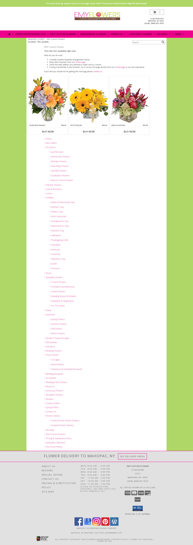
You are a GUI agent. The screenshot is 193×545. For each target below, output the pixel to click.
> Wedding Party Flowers (55, 382)
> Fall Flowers (55, 328)
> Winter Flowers (57, 333)
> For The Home (57, 305)
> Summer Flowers (58, 324)
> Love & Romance (53, 189)
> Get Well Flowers (58, 170)
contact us (97, 71)
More (180, 34)
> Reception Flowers (53, 394)
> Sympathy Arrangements (61, 300)
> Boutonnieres (56, 364)
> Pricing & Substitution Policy (57, 438)
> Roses (48, 273)
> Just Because (56, 151)
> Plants (48, 310)
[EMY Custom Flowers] (97, 15)
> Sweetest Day (56, 230)
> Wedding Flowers (53, 350)
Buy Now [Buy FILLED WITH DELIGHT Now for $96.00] (48, 131)
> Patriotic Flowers (53, 185)
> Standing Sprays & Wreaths (62, 296)
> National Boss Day (59, 225)
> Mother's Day (56, 207)
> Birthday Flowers (58, 161)
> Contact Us (50, 411)
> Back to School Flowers (61, 180)
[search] (163, 42)
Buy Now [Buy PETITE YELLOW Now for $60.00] (89, 131)
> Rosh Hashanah (57, 216)
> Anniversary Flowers (59, 156)
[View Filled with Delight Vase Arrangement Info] (48, 100)
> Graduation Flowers (59, 175)
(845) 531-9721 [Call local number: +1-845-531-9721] (157, 23)
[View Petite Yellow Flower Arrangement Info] (88, 100)
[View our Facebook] (79, 525)
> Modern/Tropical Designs (57, 338)
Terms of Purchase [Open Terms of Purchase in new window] (141, 539)
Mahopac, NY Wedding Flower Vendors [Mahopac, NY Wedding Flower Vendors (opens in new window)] (96, 528)
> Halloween (55, 235)
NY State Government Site (108, 532)
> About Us (49, 386)
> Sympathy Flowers (53, 277)
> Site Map (49, 430)
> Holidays (49, 197)
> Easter (53, 263)
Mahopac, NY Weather (82, 532)
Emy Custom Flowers (63, 34)
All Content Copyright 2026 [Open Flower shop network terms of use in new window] (70, 539)
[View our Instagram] (96, 525)
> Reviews (48, 399)
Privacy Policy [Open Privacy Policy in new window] (121, 539)
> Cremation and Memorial (61, 286)
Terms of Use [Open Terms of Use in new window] (104, 541)
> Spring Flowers (57, 319)
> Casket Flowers (57, 291)
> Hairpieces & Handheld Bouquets (65, 369)
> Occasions (50, 147)
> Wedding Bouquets (54, 373)
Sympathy (118, 34)
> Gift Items (49, 346)
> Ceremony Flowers (53, 390)
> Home (48, 138)
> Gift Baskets (50, 342)
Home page (80, 62)
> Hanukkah (54, 244)
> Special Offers (51, 407)
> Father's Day (56, 211)
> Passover (54, 268)
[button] (157, 12)
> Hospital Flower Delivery (61, 425)
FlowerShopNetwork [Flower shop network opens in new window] (98, 539)
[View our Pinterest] (105, 525)
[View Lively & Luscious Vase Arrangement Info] (129, 100)
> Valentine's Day (57, 258)
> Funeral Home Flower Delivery (64, 420)
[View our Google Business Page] (87, 525)
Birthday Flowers (141, 34)
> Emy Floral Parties (53, 446)
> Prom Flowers (51, 354)
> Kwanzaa (54, 249)
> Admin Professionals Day (61, 202)
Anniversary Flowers (93, 34)
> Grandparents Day (58, 221)
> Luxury (48, 193)
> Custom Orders (52, 403)
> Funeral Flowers (57, 282)
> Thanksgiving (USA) (58, 240)
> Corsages (54, 359)
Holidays (163, 34)
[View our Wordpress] (114, 525)
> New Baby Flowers (59, 166)
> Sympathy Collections (54, 442)
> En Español (50, 378)
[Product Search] (146, 42)
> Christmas (54, 254)
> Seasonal (49, 314)
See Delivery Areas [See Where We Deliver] (132, 456)
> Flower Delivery (52, 415)
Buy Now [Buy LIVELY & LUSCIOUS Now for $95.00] (130, 131)
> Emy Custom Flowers (54, 434)
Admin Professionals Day (30, 34)
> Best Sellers (50, 143)
